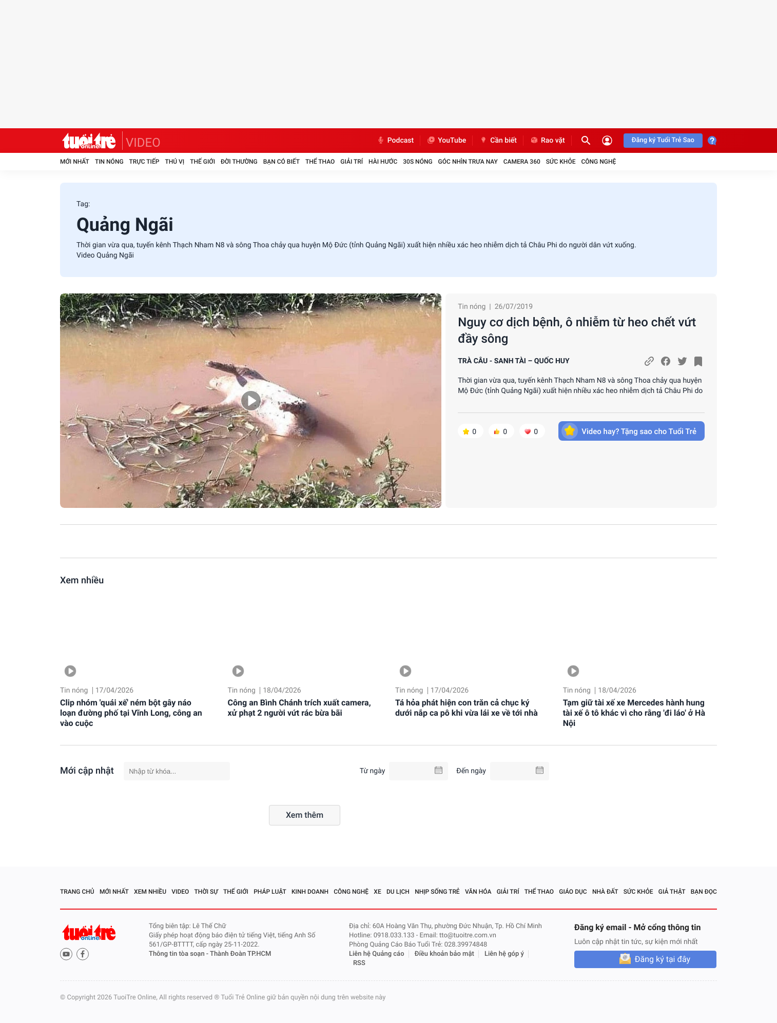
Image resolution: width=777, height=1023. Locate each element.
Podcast (395, 140)
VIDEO (143, 142)
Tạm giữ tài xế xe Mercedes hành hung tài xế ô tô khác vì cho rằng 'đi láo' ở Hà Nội (634, 713)
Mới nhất (74, 161)
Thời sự (206, 891)
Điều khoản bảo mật (444, 954)
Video (180, 891)
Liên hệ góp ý (504, 954)
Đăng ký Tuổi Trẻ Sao (663, 140)
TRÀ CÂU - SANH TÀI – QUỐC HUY (514, 361)
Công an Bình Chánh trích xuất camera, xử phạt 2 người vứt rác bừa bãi (299, 708)
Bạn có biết (281, 161)
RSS (359, 963)
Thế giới (202, 161)
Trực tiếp (144, 161)
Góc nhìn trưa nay (468, 161)
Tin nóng (109, 161)
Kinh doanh (310, 891)
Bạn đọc (704, 891)
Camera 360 (521, 161)
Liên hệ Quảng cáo (376, 954)
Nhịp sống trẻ (437, 891)
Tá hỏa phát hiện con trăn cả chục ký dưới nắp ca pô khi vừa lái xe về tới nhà (466, 708)
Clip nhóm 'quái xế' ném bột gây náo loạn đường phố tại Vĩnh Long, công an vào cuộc (131, 713)
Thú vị (174, 161)
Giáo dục (573, 891)
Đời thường (239, 161)
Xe (377, 891)
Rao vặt (547, 140)
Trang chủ (77, 891)
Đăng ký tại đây (662, 959)
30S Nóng (417, 161)
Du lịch (398, 891)
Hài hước (382, 161)
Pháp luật (270, 891)
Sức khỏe (561, 161)
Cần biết (498, 140)
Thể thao (320, 161)
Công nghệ (598, 161)
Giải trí (351, 161)
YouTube (446, 140)
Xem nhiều (82, 580)
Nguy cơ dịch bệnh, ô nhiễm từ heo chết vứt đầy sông (577, 330)
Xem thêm (304, 815)
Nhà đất (605, 891)
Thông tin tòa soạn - (179, 954)
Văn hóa (478, 891)
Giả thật (672, 891)
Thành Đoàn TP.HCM (240, 954)
